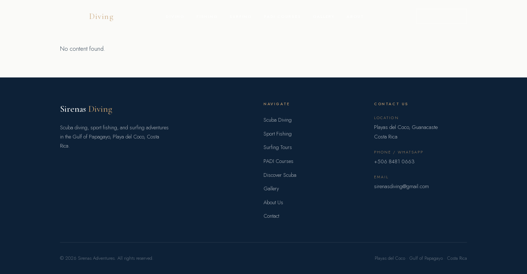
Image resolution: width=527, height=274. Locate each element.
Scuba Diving (278, 119)
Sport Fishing (278, 133)
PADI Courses (282, 16)
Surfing (240, 16)
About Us (273, 202)
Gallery (324, 16)
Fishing (207, 16)
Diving (175, 16)
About (355, 16)
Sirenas (86, 108)
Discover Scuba (280, 175)
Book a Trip (442, 16)
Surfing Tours (278, 147)
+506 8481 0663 (394, 161)
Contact (271, 216)
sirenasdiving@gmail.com (401, 186)
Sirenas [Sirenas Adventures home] (87, 16)
